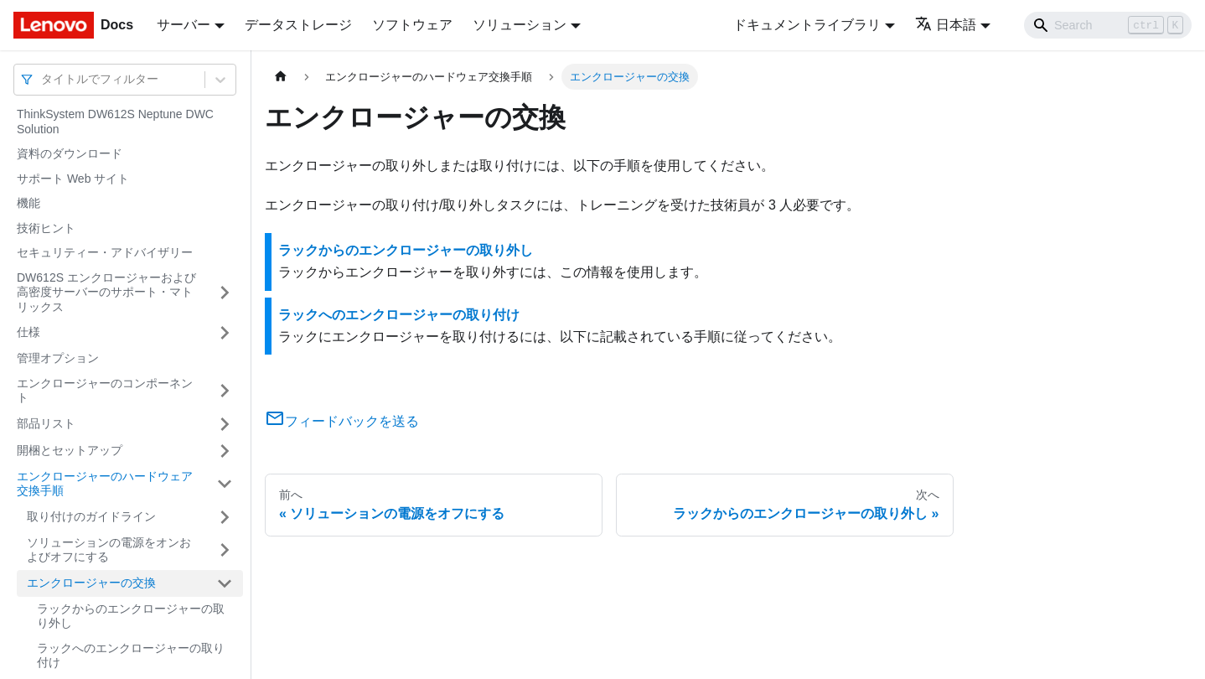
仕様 (28, 332)
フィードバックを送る (342, 421)
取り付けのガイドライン (91, 516)
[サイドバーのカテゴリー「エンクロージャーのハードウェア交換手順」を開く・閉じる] (224, 484)
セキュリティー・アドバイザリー (105, 252)
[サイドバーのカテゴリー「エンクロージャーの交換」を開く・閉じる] (224, 583)
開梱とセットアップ (69, 450)
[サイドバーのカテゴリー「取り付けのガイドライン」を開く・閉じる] (224, 517)
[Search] (1108, 25)
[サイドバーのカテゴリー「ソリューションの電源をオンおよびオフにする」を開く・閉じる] (224, 550)
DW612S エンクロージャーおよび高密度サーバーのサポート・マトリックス (106, 292)
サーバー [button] (183, 25)
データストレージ (298, 25)
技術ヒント (46, 228)
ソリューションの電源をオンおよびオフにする (109, 550)
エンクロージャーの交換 (91, 582)
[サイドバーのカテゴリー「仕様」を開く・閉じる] (224, 332)
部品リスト (46, 423)
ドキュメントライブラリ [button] (807, 25)
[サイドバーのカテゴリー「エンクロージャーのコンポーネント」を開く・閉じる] (224, 391)
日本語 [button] (945, 25)
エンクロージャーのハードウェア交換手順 (105, 483)
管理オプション (58, 358)
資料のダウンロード (69, 153)
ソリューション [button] (519, 25)
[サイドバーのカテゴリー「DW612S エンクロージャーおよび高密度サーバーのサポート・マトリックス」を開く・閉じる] (224, 293)
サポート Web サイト (73, 178)
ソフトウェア (412, 25)
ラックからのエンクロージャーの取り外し (131, 616)
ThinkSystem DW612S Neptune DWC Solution (115, 121)
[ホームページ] (281, 77)
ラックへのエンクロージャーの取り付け (131, 655)
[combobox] (42, 79)
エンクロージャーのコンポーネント (105, 390)
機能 (28, 203)
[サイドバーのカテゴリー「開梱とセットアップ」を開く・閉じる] (224, 451)
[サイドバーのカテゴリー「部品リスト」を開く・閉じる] (224, 424)
